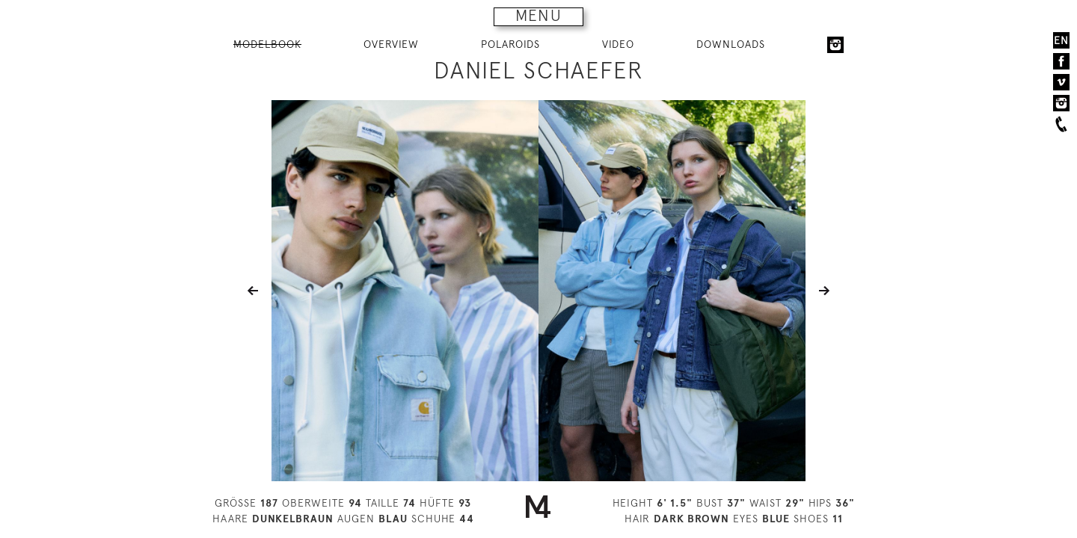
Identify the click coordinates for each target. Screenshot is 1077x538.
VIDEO (618, 44)
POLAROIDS (510, 44)
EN (1061, 40)
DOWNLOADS (730, 44)
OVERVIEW (391, 44)
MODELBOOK (267, 44)
